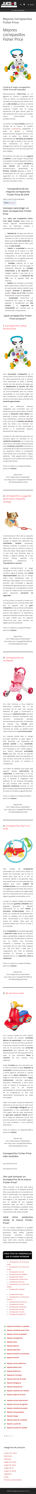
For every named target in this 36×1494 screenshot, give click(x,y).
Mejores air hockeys (14, 1375)
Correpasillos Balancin (17, 1314)
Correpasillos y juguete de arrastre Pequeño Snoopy (17, 498)
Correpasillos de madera (18, 1274)
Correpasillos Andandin (17, 1307)
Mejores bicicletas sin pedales (18, 1326)
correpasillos (17, 129)
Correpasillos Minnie (16, 1282)
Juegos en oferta (10, 1471)
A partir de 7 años (10, 1453)
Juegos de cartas (10, 1462)
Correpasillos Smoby (16, 1309)
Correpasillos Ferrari (16, 1304)
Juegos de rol (9, 1468)
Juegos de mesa (10, 1465)
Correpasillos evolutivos (18, 1302)
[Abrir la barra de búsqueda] (21, 4)
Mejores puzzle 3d (14, 1424)
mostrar (12, 203)
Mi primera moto (14, 993)
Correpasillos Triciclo (16, 1312)
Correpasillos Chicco (16, 1272)
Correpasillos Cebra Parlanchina (15, 327)
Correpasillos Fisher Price (18, 1279)
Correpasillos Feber (16, 1294)
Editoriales (8, 1456)
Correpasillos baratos (17, 1289)
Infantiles (7, 1459)
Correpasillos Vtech (16, 1277)
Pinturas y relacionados (13, 1480)
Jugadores (8, 1474)
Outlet (6, 1477)
